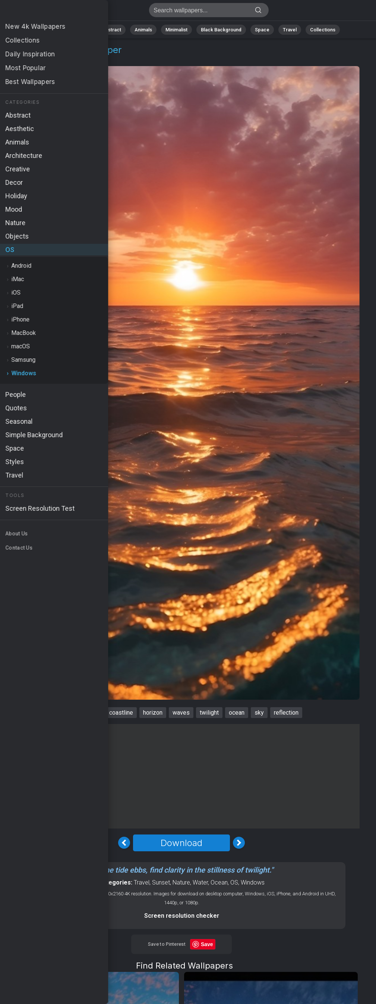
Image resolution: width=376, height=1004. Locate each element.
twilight (209, 712)
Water (200, 882)
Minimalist (176, 29)
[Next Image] (239, 843)
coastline (121, 712)
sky (259, 712)
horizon (152, 712)
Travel (290, 29)
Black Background (221, 29)
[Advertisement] (181, 776)
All (57, 29)
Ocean (219, 882)
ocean (236, 712)
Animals (143, 29)
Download (181, 842)
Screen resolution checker (181, 915)
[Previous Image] (124, 843)
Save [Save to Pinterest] (207, 944)
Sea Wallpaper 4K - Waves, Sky (45, 12)
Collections (322, 29)
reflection (286, 712)
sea (66, 712)
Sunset (161, 882)
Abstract (111, 29)
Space (262, 29)
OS (23, 59)
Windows (48, 59)
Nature (80, 29)
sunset (90, 712)
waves (181, 712)
